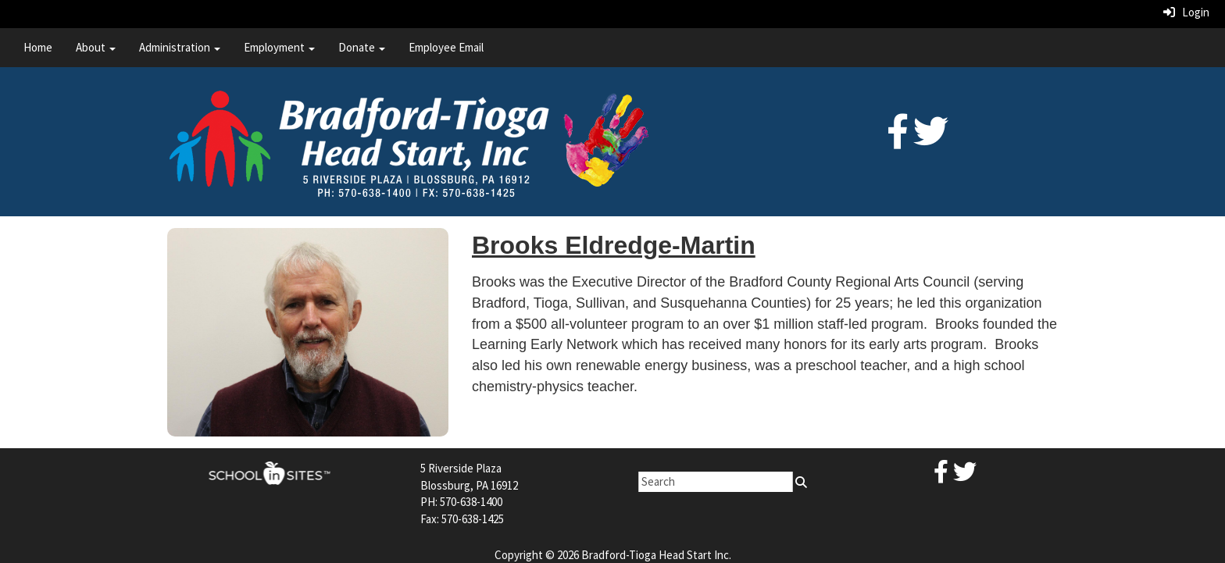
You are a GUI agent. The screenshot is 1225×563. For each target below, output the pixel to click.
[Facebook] (898, 140)
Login (1186, 12)
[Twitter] (930, 140)
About (96, 47)
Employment (279, 47)
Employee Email (446, 47)
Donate (361, 47)
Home (37, 47)
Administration (179, 47)
